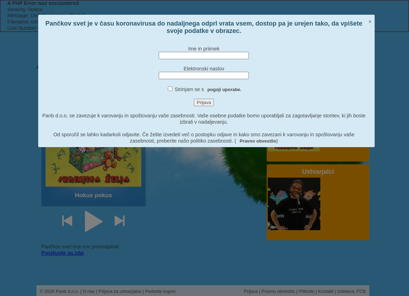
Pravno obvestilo (258, 141)
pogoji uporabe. (224, 89)
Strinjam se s (208, 89)
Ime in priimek (204, 48)
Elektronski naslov (204, 68)
